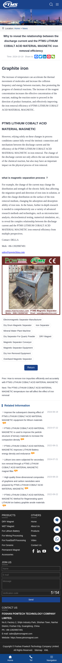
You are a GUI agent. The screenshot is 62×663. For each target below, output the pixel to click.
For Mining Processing (12, 535)
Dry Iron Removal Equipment (17, 353)
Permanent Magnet (11, 550)
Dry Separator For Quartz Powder (19, 336)
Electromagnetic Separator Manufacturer (22, 319)
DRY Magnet (45, 336)
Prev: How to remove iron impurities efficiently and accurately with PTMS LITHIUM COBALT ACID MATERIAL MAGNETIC (30, 380)
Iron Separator (42, 325)
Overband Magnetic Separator (17, 359)
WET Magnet (8, 526)
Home (17, 28)
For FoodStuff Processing (14, 540)
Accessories (7, 554)
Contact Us (36, 545)
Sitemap (38, 650)
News (25, 28)
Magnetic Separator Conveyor (17, 342)
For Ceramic (7, 545)
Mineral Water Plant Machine (16, 331)
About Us (35, 526)
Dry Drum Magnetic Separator (17, 325)
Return (31, 367)
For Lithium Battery (11, 531)
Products (35, 531)
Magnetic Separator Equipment (18, 348)
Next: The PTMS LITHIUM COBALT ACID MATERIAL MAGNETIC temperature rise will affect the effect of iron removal (28, 391)
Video (33, 540)
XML (46, 650)
